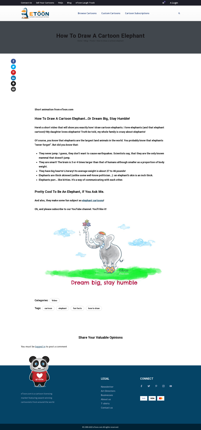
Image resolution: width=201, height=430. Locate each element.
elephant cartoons (92, 200)
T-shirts (105, 403)
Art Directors (108, 390)
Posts (92, 40)
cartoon (48, 308)
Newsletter (107, 386)
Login (174, 2)
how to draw (94, 308)
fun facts (77, 308)
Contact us (107, 407)
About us (106, 399)
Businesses (107, 395)
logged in (40, 346)
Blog (86, 40)
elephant (62, 308)
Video (54, 300)
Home (79, 40)
